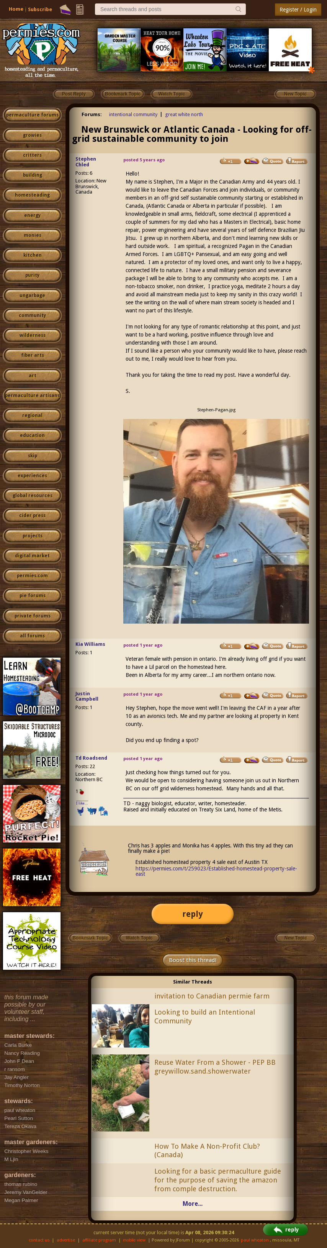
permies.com (32, 575)
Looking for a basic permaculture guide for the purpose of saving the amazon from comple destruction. (217, 1180)
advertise (66, 1240)
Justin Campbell (86, 696)
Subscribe (40, 9)
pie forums (33, 595)
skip (32, 455)
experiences (32, 475)
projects (33, 536)
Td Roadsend (91, 758)
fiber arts (32, 355)
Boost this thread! (192, 960)
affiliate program (99, 1240)
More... (193, 1203)
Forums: (92, 114)
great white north (184, 114)
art (32, 375)
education (32, 435)
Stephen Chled (85, 161)
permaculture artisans (32, 395)
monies (32, 235)
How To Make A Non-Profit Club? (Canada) (207, 1150)
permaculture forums (32, 115)
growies (32, 135)
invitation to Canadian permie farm (212, 996)
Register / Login (298, 10)
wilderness (33, 335)
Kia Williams (90, 644)
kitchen (32, 255)
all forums (32, 636)
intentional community (133, 114)
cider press (32, 515)
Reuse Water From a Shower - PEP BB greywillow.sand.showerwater (215, 1066)
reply (192, 914)
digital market (32, 555)
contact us (39, 1240)
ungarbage (32, 295)
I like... (82, 803)
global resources (32, 495)
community (32, 315)
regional (32, 415)
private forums (33, 616)
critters (32, 155)
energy (32, 215)
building (32, 175)
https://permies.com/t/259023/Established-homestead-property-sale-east (216, 871)
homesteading (32, 195)
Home (16, 9)
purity (32, 275)
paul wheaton (255, 1240)
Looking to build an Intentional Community (204, 1016)
